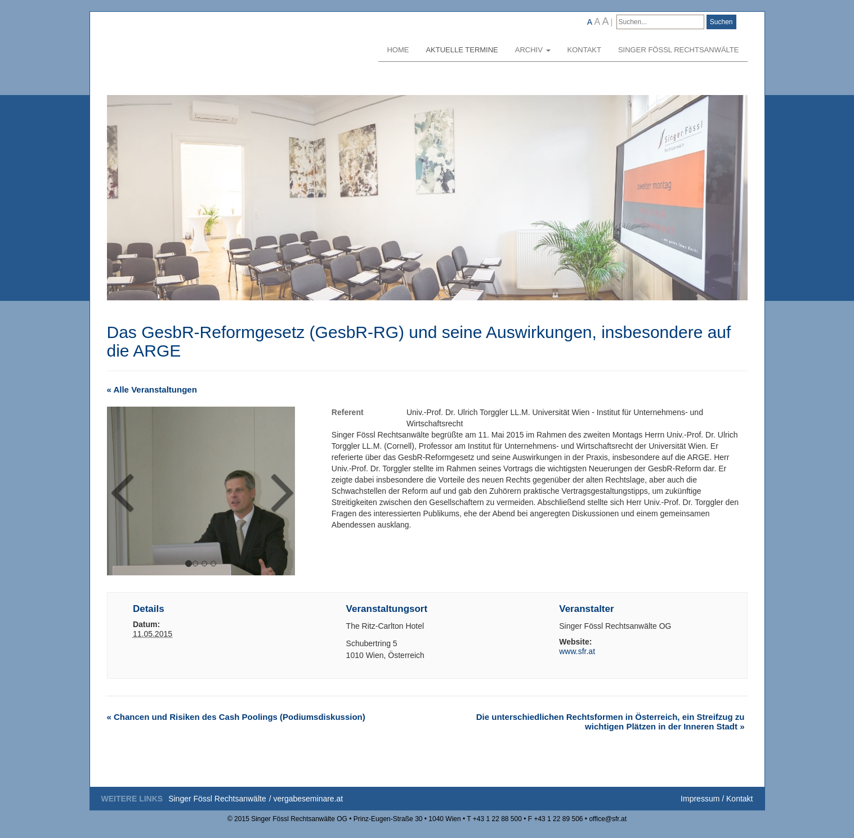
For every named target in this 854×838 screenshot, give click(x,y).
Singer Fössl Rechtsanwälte (678, 50)
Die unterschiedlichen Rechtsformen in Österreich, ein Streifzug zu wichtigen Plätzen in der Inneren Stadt (610, 721)
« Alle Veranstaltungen (152, 389)
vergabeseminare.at (308, 798)
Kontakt (584, 50)
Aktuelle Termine (462, 50)
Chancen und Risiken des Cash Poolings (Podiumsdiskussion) (236, 717)
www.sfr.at (577, 651)
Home (398, 50)
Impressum (700, 798)
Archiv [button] (533, 50)
